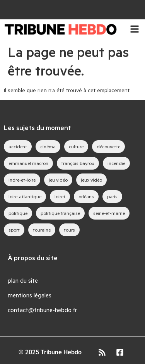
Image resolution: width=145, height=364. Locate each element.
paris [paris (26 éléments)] (112, 196)
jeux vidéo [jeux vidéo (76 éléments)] (91, 180)
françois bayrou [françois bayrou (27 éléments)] (77, 163)
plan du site (23, 280)
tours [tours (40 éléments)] (69, 230)
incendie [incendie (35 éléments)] (116, 163)
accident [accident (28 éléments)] (18, 146)
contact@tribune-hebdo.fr (42, 310)
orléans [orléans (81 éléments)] (86, 196)
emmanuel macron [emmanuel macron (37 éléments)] (28, 163)
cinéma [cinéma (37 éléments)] (48, 146)
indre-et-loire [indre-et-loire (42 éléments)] (22, 180)
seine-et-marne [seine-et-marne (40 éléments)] (109, 213)
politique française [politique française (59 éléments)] (60, 213)
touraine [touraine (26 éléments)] (42, 230)
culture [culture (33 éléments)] (76, 146)
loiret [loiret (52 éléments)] (60, 196)
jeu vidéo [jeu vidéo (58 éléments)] (58, 180)
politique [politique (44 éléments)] (18, 213)
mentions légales (29, 295)
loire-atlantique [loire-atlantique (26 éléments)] (25, 196)
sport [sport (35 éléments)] (14, 230)
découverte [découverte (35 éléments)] (108, 146)
